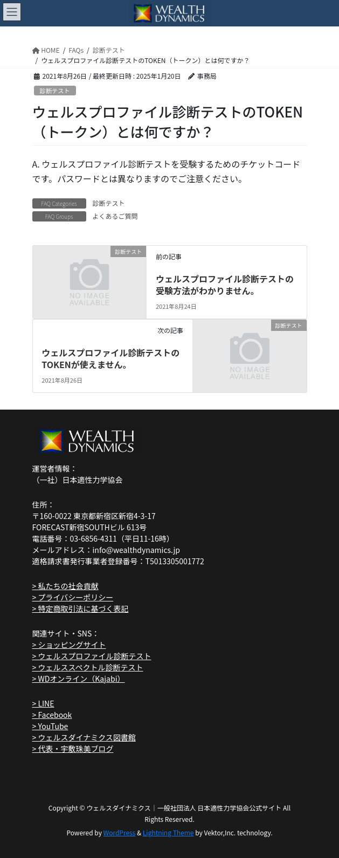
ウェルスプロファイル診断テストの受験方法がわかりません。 (225, 284)
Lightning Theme (168, 832)
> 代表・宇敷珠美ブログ (73, 748)
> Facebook (52, 714)
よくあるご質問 (115, 215)
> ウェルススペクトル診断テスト (87, 667)
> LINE (43, 703)
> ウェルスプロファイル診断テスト (91, 656)
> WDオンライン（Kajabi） (78, 678)
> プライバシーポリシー (73, 597)
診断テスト (55, 90)
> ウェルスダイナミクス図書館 (84, 737)
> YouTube (50, 726)
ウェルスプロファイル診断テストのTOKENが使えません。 (110, 358)
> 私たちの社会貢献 (65, 585)
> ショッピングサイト (69, 644)
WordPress (119, 832)
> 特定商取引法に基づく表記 (80, 608)
